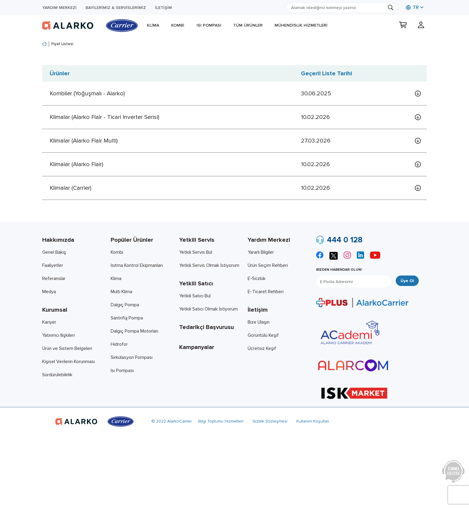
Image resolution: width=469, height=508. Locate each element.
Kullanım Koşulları (312, 421)
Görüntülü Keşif (263, 335)
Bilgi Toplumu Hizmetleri (220, 421)
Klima (153, 25)
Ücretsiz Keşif (262, 348)
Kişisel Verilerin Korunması (68, 362)
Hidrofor (119, 344)
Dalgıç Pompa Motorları (134, 331)
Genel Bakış (54, 252)
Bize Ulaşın (258, 322)
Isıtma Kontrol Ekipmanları (137, 265)
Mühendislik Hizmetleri (301, 25)
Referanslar (54, 278)
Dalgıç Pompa (125, 305)
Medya (49, 292)
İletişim (163, 7)
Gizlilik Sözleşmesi (269, 421)
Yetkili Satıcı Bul (195, 296)
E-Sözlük (257, 278)
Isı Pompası (209, 25)
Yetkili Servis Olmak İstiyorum (209, 265)
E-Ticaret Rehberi (266, 292)
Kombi (177, 25)
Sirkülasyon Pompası (132, 357)
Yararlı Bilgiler (261, 252)
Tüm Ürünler (248, 25)
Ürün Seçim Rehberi (268, 265)
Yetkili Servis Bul (195, 252)
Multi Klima (121, 292)
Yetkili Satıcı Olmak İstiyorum (208, 309)
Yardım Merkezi (59, 7)
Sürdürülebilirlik (57, 375)
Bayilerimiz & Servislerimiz (116, 7)
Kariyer (49, 322)
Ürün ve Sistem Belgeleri (67, 348)
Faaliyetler (52, 265)
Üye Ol (407, 280)
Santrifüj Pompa (127, 318)
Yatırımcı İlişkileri (58, 335)
